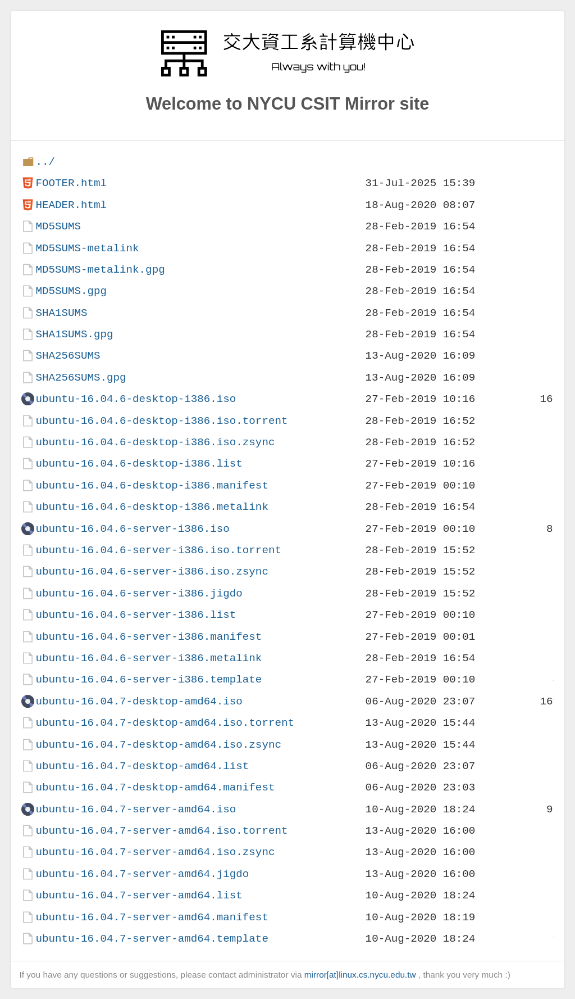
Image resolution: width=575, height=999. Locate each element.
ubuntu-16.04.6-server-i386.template (148, 679)
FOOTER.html (71, 183)
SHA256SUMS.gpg (80, 377)
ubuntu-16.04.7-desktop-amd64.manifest (155, 787)
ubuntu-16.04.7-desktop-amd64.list (142, 766)
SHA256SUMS (67, 355)
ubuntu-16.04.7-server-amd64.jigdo (142, 874)
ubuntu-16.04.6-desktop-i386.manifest (151, 485)
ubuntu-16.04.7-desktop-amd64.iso (138, 701)
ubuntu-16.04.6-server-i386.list (135, 614)
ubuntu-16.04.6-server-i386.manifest (148, 636)
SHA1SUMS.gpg (74, 334)
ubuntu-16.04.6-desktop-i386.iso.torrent (161, 420)
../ (45, 161)
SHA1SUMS (61, 312)
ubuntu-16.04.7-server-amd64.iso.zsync (155, 852)
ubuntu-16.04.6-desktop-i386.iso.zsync (155, 442)
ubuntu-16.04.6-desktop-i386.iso (135, 398)
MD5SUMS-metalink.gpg (100, 269)
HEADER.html (71, 205)
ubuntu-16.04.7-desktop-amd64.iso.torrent (164, 722)
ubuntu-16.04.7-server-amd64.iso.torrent (161, 830)
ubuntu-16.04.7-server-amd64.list (138, 895)
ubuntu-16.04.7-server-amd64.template (151, 938)
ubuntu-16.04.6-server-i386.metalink (148, 658)
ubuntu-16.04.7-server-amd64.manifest (151, 917)
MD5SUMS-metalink (87, 248)
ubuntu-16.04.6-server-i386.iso (132, 528)
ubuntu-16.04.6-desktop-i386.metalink (151, 506)
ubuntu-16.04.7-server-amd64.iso (135, 809)
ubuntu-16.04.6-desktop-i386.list (138, 463)
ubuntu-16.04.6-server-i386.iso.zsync (151, 571)
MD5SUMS (58, 226)
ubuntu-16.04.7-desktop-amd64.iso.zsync (158, 744)
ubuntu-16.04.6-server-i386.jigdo (138, 593)
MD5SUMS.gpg (71, 291)
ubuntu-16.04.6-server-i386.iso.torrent (158, 550)
